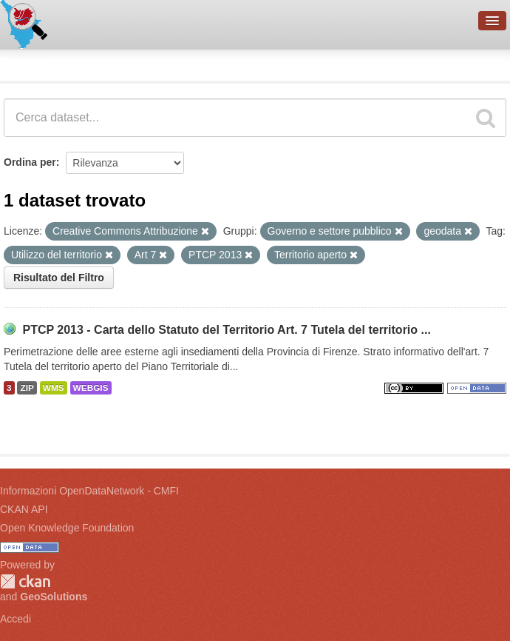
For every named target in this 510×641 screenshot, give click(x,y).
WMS (53, 388)
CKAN (25, 581)
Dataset (26, 63)
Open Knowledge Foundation (67, 528)
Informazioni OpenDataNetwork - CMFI (89, 491)
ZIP (26, 388)
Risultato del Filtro (58, 277)
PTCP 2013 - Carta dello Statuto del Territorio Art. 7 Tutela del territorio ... (226, 329)
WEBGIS (91, 388)
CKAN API (24, 509)
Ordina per (30, 162)
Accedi (15, 619)
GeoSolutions (53, 597)
